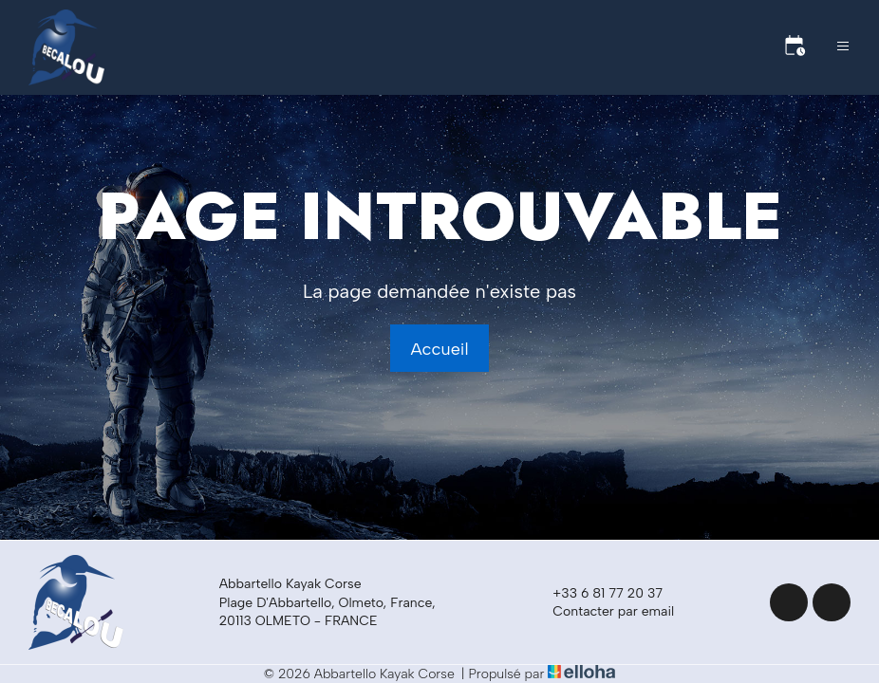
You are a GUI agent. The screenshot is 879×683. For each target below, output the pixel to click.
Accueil (439, 349)
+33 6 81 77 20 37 (597, 593)
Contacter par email (602, 611)
